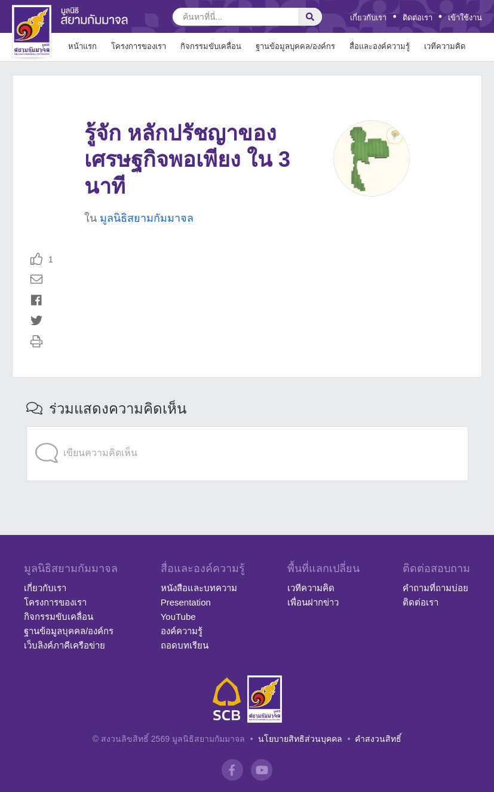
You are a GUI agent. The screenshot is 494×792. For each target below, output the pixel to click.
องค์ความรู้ (181, 631)
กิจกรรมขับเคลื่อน (58, 616)
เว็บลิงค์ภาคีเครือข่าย (64, 645)
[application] (247, 429)
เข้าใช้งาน (465, 17)
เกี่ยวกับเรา (368, 17)
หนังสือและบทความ (199, 588)
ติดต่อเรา (417, 17)
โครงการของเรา (55, 602)
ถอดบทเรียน (184, 645)
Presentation (186, 602)
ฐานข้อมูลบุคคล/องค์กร (68, 631)
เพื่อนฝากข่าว (313, 602)
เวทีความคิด (311, 588)
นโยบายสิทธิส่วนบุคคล (300, 739)
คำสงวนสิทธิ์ (378, 739)
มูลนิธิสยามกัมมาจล (147, 218)
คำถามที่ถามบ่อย (435, 588)
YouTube (178, 616)
